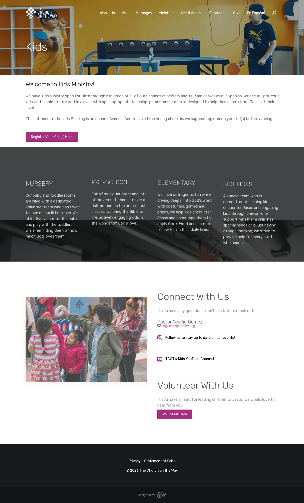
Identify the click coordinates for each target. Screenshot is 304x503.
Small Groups (191, 13)
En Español (256, 13)
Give (236, 13)
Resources (217, 13)
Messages (144, 13)
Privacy (134, 461)
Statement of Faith (160, 461)
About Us (107, 13)
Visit (125, 13)
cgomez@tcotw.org (179, 327)
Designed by (152, 495)
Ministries (166, 13)
